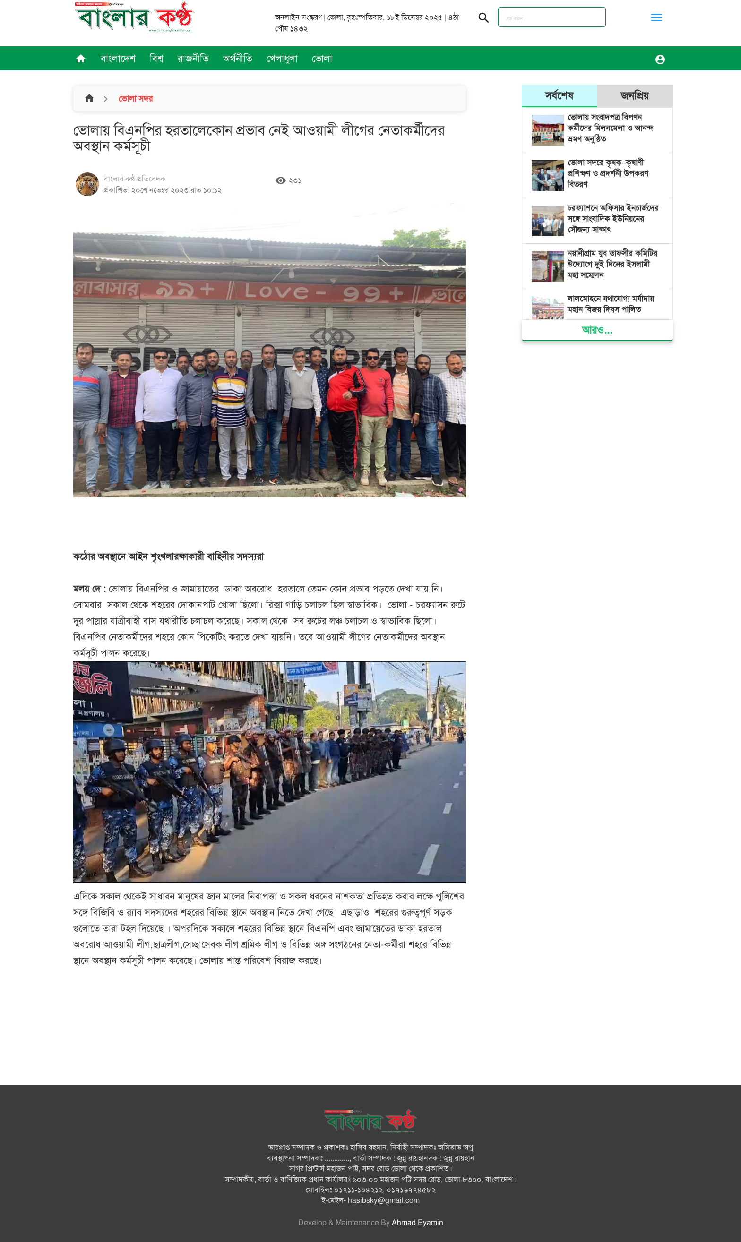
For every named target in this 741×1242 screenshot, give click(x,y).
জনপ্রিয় (635, 95)
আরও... (597, 330)
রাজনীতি (193, 58)
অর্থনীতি (237, 58)
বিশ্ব (157, 58)
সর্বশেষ (559, 95)
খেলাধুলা (282, 58)
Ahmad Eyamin (417, 1222)
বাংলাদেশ (118, 58)
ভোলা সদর (134, 99)
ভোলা (322, 58)
